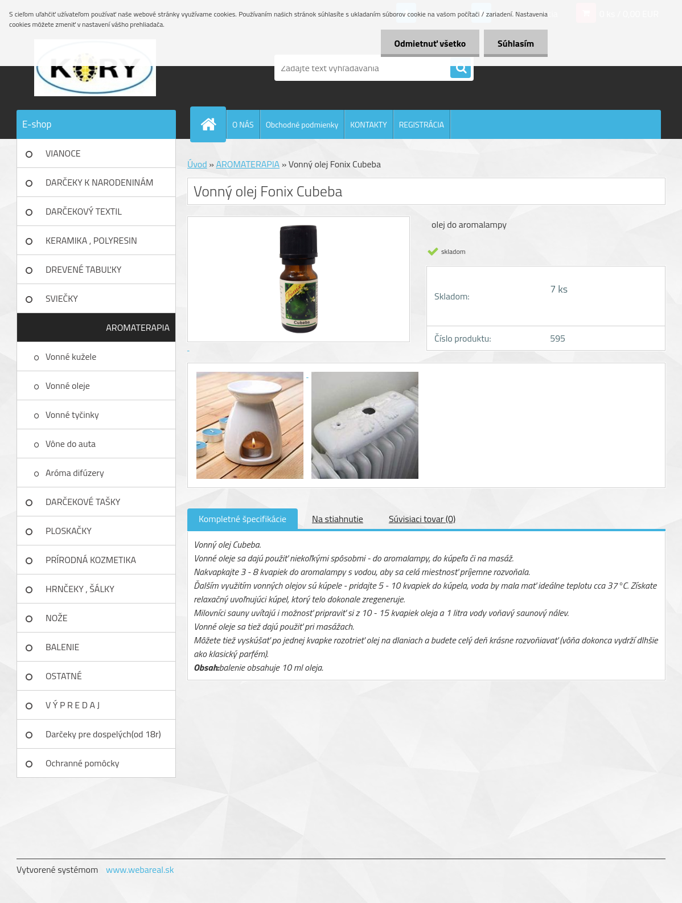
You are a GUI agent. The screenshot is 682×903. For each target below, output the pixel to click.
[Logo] (95, 67)
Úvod (197, 164)
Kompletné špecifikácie (242, 519)
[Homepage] (213, 124)
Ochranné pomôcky (83, 763)
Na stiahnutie (337, 519)
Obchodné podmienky (302, 124)
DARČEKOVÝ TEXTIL (84, 211)
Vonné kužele (71, 356)
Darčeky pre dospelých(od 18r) (103, 734)
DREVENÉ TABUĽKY (83, 269)
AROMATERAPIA (138, 327)
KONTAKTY (368, 124)
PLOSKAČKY (69, 530)
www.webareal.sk (140, 869)
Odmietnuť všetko (428, 43)
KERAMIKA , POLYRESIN (91, 240)
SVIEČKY (62, 298)
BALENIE (62, 647)
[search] (460, 68)
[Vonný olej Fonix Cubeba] (251, 373)
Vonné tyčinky (72, 414)
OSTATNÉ (64, 676)
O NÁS (243, 124)
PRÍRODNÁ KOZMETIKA (91, 560)
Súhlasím (515, 43)
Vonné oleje (68, 385)
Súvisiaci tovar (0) (422, 519)
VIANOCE (63, 153)
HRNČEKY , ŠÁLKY (80, 589)
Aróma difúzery (75, 472)
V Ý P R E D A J (73, 705)
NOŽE (57, 618)
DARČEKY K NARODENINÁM (99, 182)
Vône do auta (71, 443)
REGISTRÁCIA (421, 124)
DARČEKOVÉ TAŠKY (83, 501)
